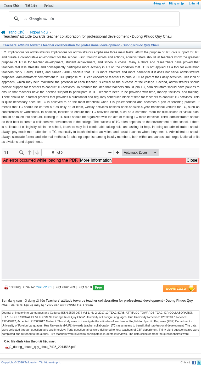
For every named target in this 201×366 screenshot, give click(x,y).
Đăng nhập (176, 3)
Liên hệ (194, 3)
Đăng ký (159, 3)
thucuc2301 (44, 287)
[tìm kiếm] (93, 19)
